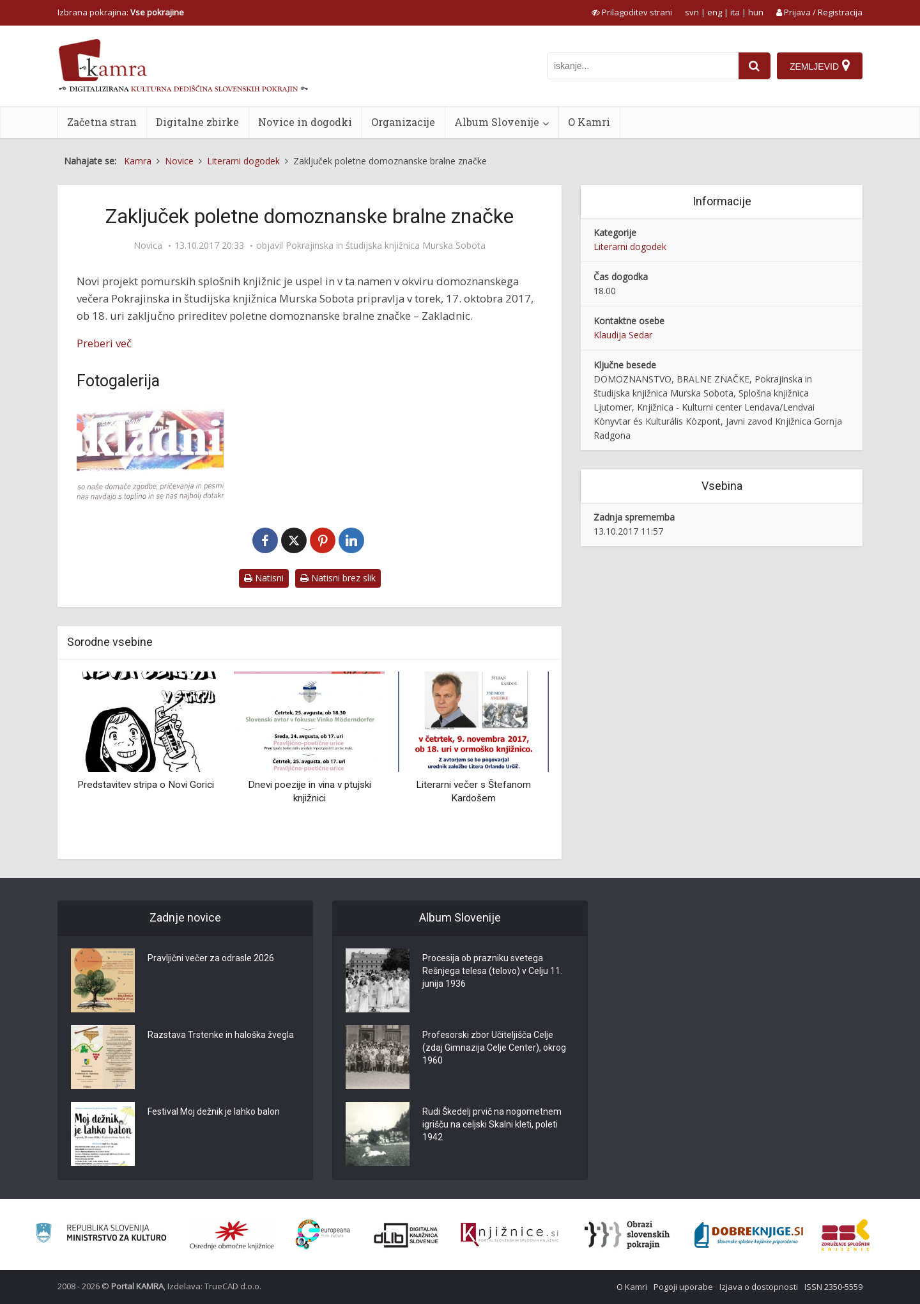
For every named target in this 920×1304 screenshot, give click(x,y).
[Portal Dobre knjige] (748, 1235)
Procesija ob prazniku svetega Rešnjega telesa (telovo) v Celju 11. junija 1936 (492, 971)
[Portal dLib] (406, 1235)
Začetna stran (102, 122)
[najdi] (754, 65)
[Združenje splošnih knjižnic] (846, 1235)
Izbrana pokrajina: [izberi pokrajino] (120, 12)
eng (714, 12)
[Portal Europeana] (323, 1234)
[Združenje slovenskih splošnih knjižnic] (509, 1235)
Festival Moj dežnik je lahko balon (214, 1111)
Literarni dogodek (630, 246)
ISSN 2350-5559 (833, 1286)
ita (735, 12)
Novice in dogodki (305, 122)
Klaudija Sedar (623, 335)
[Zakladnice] (150, 453)
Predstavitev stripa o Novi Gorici (145, 784)
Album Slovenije (496, 122)
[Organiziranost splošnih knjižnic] (232, 1235)
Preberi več (104, 343)
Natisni (264, 578)
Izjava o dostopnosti (758, 1286)
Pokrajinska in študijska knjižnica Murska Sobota (386, 245)
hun (755, 12)
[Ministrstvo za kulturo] (100, 1234)
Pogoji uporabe (683, 1286)
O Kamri (589, 122)
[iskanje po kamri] (643, 65)
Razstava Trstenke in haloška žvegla (221, 1035)
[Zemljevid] (819, 65)
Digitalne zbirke (197, 122)
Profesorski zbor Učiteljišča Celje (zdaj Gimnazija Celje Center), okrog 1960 (494, 1047)
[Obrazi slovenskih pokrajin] (627, 1235)
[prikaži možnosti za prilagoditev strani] (632, 12)
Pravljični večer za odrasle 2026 (211, 958)
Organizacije (403, 122)
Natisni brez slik (338, 578)
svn (692, 12)
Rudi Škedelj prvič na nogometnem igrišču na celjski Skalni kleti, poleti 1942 (492, 1124)
